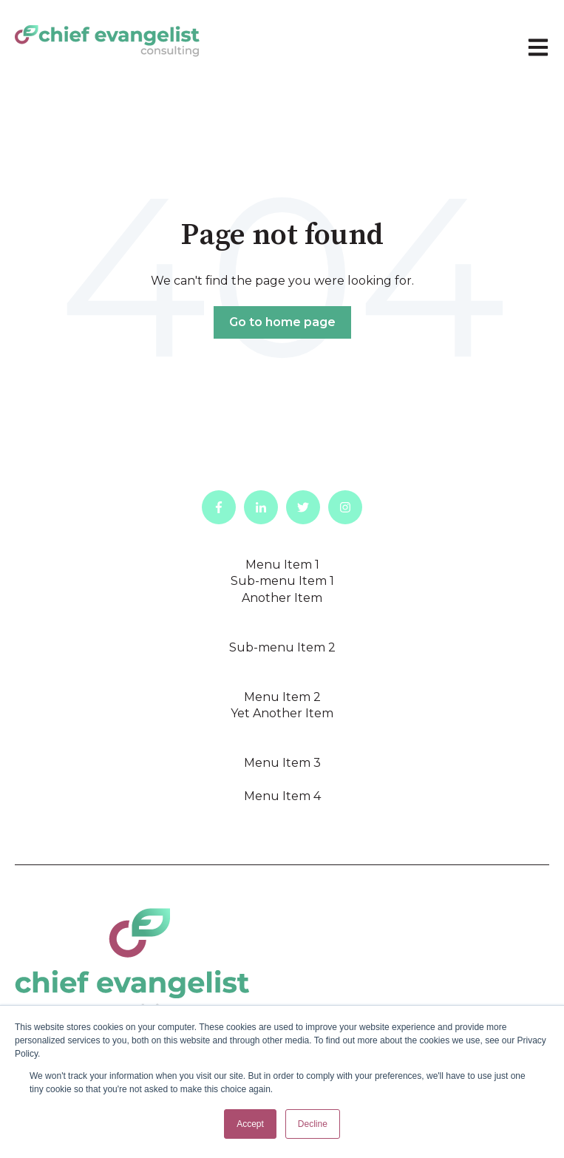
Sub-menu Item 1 (282, 581)
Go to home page (282, 322)
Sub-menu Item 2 (282, 647)
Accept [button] (250, 1124)
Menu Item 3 (282, 763)
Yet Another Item (282, 713)
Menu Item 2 (282, 697)
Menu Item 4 (282, 796)
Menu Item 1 (282, 565)
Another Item (282, 598)
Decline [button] (312, 1124)
